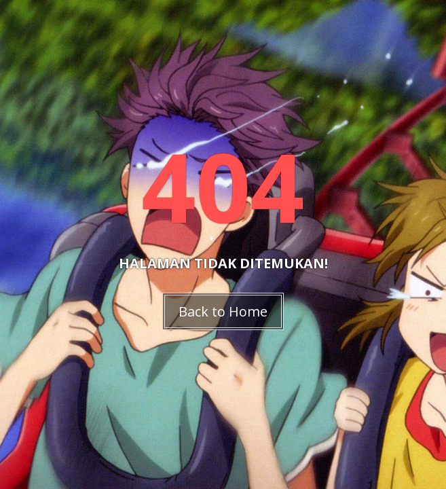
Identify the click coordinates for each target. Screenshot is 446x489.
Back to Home (223, 311)
